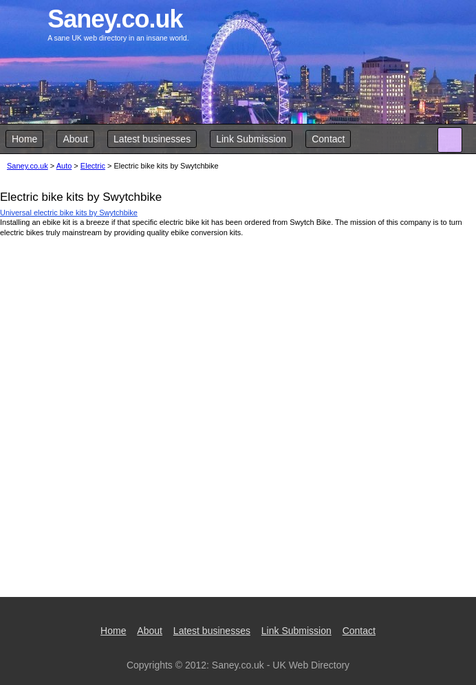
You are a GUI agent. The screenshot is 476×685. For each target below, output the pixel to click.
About (75, 138)
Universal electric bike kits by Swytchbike (69, 212)
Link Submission (251, 138)
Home (24, 138)
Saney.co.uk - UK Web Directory (280, 665)
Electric (92, 166)
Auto (64, 166)
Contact (328, 138)
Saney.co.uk (27, 166)
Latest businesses (152, 138)
